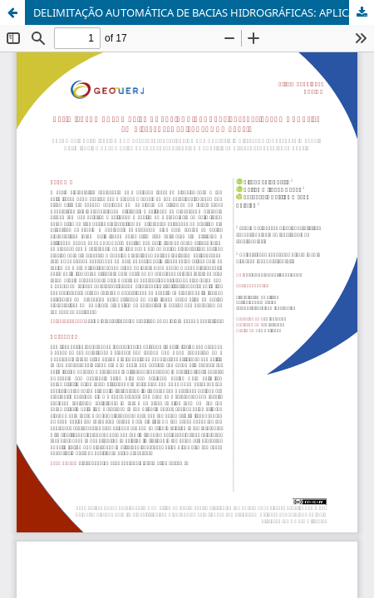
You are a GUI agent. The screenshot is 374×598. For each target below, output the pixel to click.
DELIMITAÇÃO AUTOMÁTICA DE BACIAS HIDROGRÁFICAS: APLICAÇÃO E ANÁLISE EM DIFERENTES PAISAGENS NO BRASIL (203, 12)
